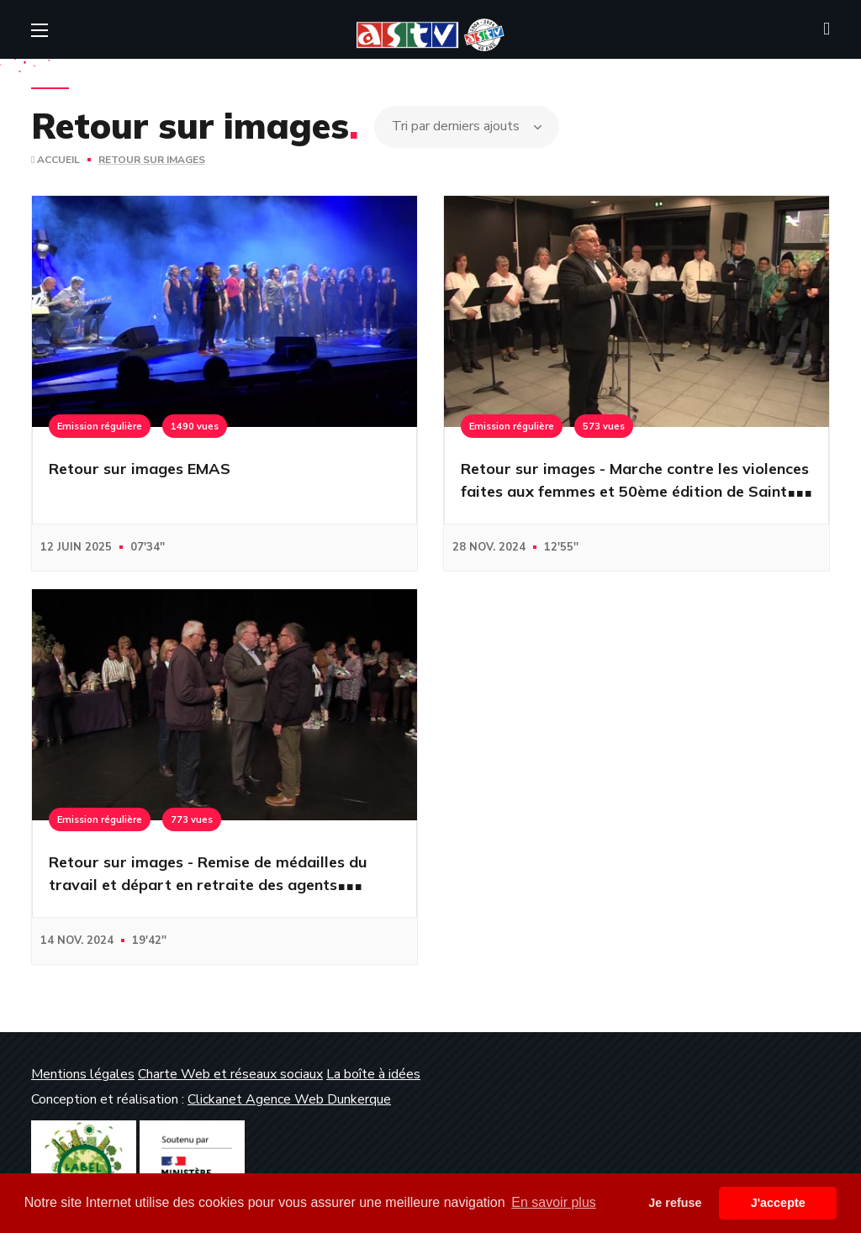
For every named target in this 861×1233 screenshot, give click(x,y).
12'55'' (561, 547)
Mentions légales (83, 1074)
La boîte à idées (373, 1074)
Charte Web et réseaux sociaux (230, 1074)
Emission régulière (99, 426)
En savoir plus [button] (553, 1202)
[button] (826, 29)
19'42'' (149, 940)
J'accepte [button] (778, 1202)
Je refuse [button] (674, 1202)
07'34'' (147, 547)
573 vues (604, 426)
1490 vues (195, 426)
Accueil (55, 159)
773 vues (192, 819)
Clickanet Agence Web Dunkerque (289, 1099)
